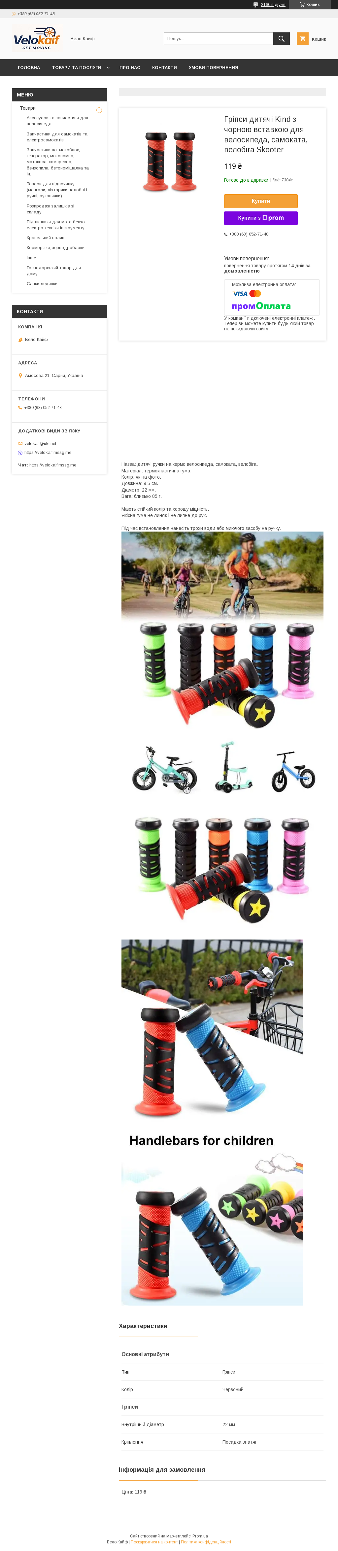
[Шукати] (281, 38)
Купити (261, 201)
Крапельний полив (45, 237)
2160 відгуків (273, 4)
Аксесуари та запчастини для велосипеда (57, 120)
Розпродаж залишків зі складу (50, 208)
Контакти (164, 67)
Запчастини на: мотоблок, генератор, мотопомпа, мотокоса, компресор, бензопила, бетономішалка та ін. (58, 161)
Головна (29, 67)
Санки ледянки (42, 283)
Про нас (129, 67)
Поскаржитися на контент (154, 1542)
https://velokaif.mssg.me (47, 452)
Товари (27, 108)
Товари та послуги (76, 67)
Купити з (261, 218)
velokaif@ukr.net (40, 443)
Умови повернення (213, 67)
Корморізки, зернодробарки (55, 247)
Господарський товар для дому (54, 270)
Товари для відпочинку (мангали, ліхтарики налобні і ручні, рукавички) (57, 189)
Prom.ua (200, 1536)
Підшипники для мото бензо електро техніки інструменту (56, 224)
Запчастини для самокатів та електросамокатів (57, 136)
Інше (31, 257)
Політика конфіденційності (206, 1542)
